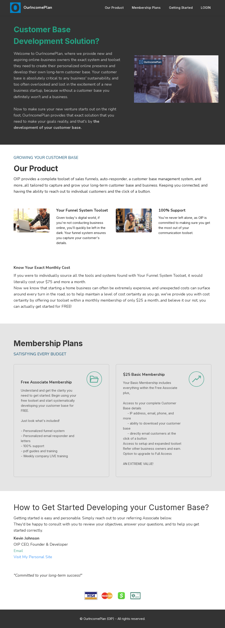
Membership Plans (146, 7)
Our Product (114, 7)
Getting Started (181, 7)
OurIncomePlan (38, 8)
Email (18, 550)
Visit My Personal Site (33, 557)
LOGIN (206, 7)
